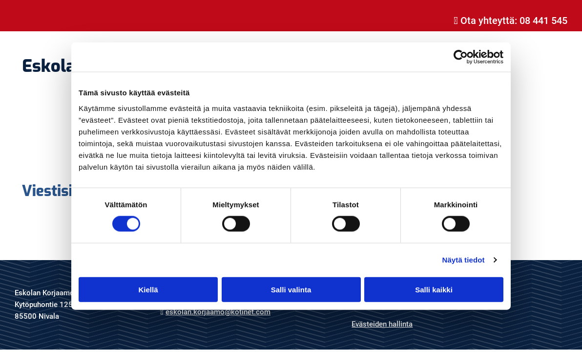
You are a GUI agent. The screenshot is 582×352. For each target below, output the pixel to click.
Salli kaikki (434, 289)
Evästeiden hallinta (382, 324)
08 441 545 (543, 20)
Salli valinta (291, 289)
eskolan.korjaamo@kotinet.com (218, 312)
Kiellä (148, 289)
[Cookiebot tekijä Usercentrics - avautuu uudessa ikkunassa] (460, 57)
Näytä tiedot (463, 260)
